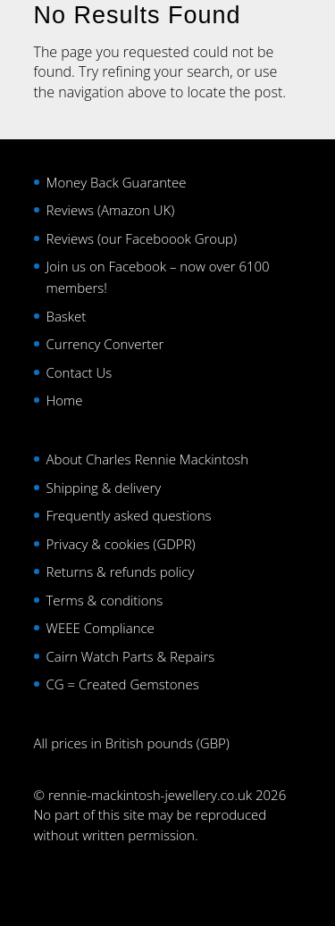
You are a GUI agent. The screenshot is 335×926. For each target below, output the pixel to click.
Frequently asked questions (129, 515)
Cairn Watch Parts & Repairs (130, 656)
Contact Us (79, 372)
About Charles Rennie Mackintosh (147, 459)
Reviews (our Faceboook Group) (142, 238)
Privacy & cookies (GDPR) (121, 544)
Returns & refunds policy (120, 571)
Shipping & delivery (104, 487)
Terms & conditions (104, 600)
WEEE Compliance (100, 628)
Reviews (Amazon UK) (110, 210)
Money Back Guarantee (116, 182)
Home (64, 400)
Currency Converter (105, 344)
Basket (66, 316)
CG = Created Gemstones (122, 684)
